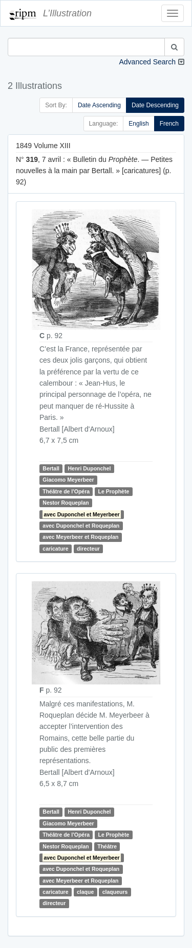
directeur (88, 549)
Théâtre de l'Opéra (66, 491)
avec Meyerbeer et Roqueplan (80, 537)
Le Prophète (114, 491)
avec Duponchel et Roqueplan (80, 526)
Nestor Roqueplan (65, 503)
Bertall (50, 468)
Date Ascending (99, 105)
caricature (55, 549)
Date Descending (155, 105)
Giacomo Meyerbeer (68, 480)
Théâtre (107, 846)
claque (85, 892)
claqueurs (115, 892)
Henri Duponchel (89, 468)
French (169, 123)
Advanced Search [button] (147, 62)
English (138, 123)
